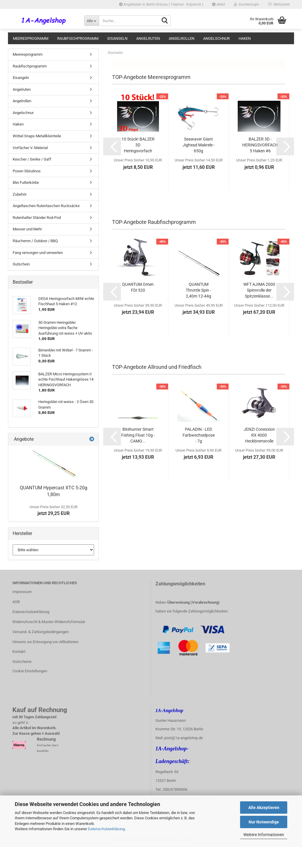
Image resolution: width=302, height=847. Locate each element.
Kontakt (18, 651)
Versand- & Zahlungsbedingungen (40, 632)
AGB (16, 602)
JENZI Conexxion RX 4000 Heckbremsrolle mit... (259, 435)
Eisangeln (117, 38)
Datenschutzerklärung (106, 829)
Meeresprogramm (30, 38)
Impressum (22, 592)
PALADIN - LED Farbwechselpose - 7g (199, 435)
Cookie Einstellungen (29, 671)
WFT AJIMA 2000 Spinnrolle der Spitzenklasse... (259, 290)
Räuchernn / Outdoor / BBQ (35, 241)
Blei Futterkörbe (26, 182)
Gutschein (21, 264)
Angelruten (148, 38)
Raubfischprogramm (78, 38)
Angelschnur (216, 38)
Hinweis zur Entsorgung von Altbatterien (45, 642)
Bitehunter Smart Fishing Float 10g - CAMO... (138, 435)
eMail (218, 4)
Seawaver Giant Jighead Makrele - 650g (199, 145)
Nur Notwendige (264, 822)
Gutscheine (22, 661)
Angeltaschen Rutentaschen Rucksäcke (46, 206)
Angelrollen (181, 38)
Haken (245, 38)
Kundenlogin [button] (246, 4)
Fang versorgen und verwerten (38, 252)
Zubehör (20, 194)
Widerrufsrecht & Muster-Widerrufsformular (48, 622)
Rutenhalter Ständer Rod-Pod (37, 217)
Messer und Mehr (27, 229)
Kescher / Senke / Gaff (32, 159)
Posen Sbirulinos (27, 171)
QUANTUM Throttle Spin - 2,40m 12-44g (198, 290)
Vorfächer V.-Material (30, 148)
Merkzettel (279, 4)
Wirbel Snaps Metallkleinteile (37, 136)
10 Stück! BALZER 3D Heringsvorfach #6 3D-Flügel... (138, 145)
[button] (112, 146)
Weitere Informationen (263, 834)
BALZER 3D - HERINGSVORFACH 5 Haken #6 (260, 145)
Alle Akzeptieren (263, 807)
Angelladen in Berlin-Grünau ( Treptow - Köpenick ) (161, 4)
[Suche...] (91, 20)
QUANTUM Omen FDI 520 (138, 287)
